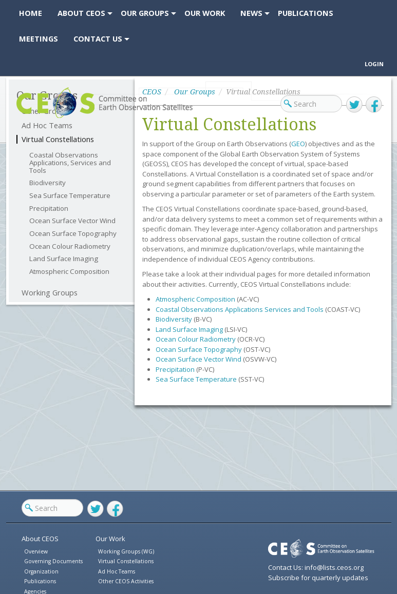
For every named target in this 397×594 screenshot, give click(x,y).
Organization (41, 571)
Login (374, 64)
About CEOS (40, 538)
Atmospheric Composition (69, 271)
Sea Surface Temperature (69, 196)
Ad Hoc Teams (116, 571)
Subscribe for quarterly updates (318, 577)
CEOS (25, 117)
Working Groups (50, 292)
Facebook (374, 104)
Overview (36, 551)
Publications (40, 581)
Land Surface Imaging (63, 259)
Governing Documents (53, 561)
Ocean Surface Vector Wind (72, 221)
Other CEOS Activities (126, 581)
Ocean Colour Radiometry (69, 246)
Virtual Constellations (58, 139)
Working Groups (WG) (126, 551)
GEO (298, 143)
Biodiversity (47, 183)
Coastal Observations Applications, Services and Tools (70, 162)
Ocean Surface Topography (73, 233)
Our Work (110, 538)
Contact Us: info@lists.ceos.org (316, 567)
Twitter (354, 104)
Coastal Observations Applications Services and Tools (240, 309)
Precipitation (48, 208)
